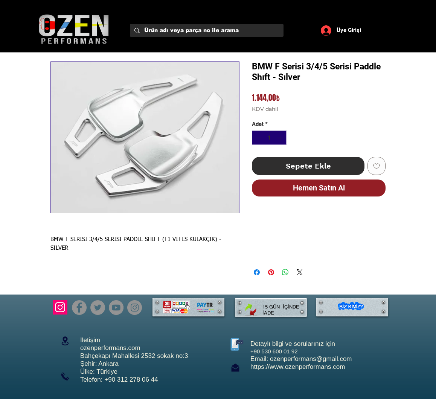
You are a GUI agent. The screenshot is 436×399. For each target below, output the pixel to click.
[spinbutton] (269, 138)
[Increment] (281, 138)
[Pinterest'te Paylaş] (271, 272)
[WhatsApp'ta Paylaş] (285, 272)
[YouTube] (116, 307)
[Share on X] (299, 272)
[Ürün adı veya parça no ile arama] (206, 30)
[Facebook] (79, 307)
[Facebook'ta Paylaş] (256, 272)
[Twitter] (97, 307)
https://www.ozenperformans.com (297, 366)
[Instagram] (60, 307)
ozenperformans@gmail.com (311, 358)
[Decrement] (258, 138)
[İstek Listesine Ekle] (376, 166)
